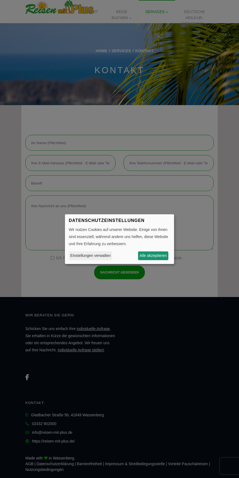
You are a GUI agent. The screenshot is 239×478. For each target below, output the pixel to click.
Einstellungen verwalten (90, 255)
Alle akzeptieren (153, 255)
